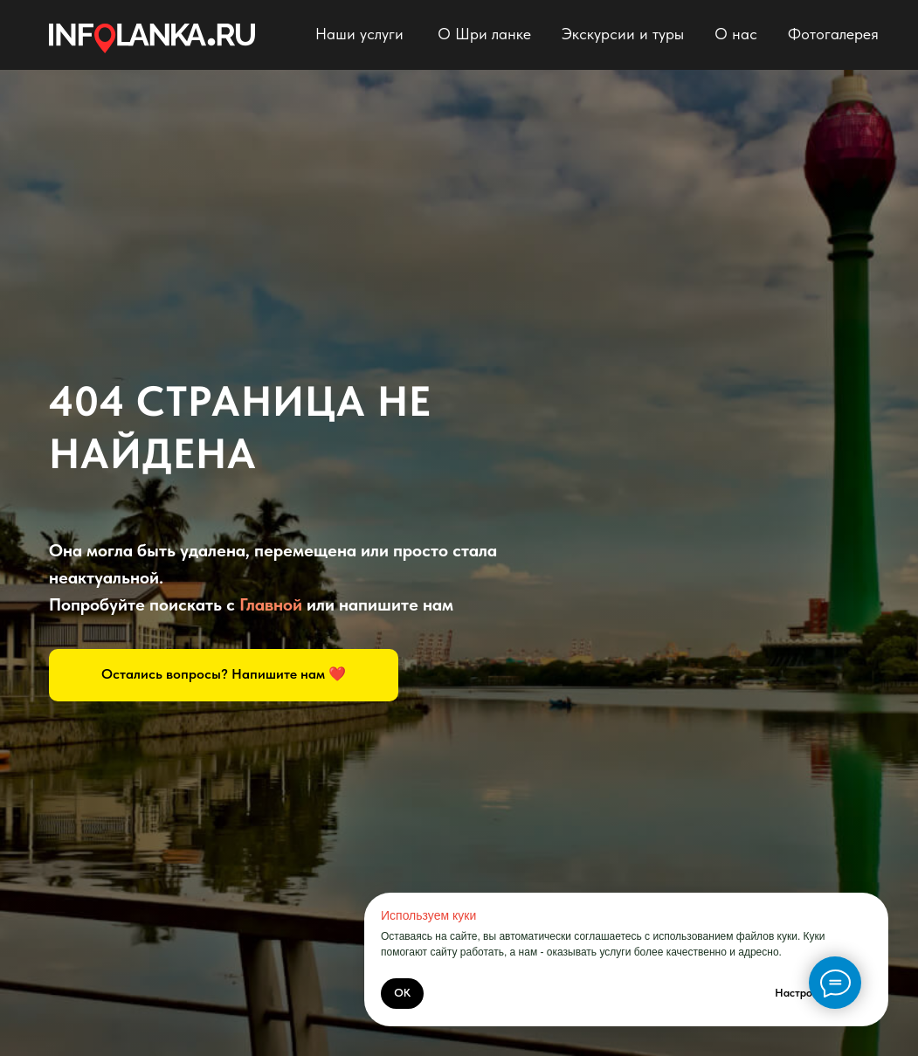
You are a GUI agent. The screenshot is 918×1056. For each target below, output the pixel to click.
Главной (270, 604)
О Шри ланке (484, 33)
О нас (735, 33)
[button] (223, 675)
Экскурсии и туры (623, 33)
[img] (152, 38)
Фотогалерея (833, 33)
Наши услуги (359, 33)
